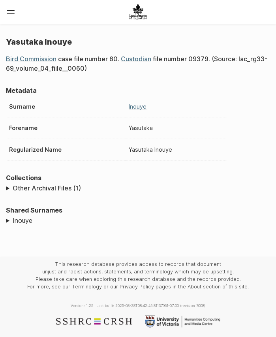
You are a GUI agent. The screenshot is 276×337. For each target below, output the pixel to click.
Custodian (136, 59)
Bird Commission (31, 59)
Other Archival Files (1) (47, 188)
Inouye (137, 106)
